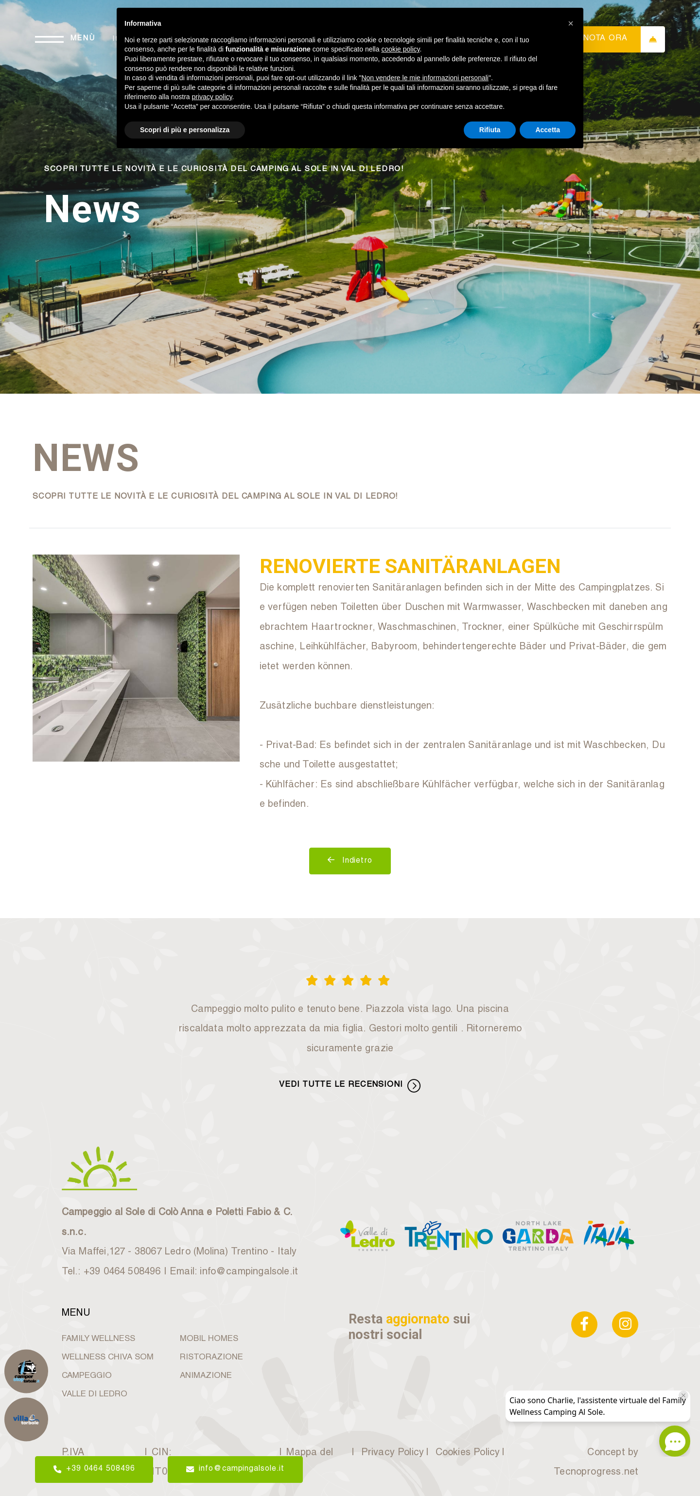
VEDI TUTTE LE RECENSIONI (350, 1085)
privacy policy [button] (212, 97)
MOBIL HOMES (209, 1339)
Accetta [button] (547, 130)
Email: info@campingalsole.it (234, 1272)
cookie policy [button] (400, 49)
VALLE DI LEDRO (94, 1395)
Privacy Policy (391, 1453)
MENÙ (83, 38)
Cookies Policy (466, 1453)
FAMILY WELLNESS (98, 1339)
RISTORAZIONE (211, 1358)
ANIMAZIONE (206, 1376)
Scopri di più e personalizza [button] (184, 130)
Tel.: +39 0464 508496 (111, 1272)
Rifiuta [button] (490, 130)
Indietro (350, 860)
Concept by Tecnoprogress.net (596, 1463)
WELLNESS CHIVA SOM (108, 1358)
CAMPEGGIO (87, 1376)
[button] (570, 23)
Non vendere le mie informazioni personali (424, 78)
